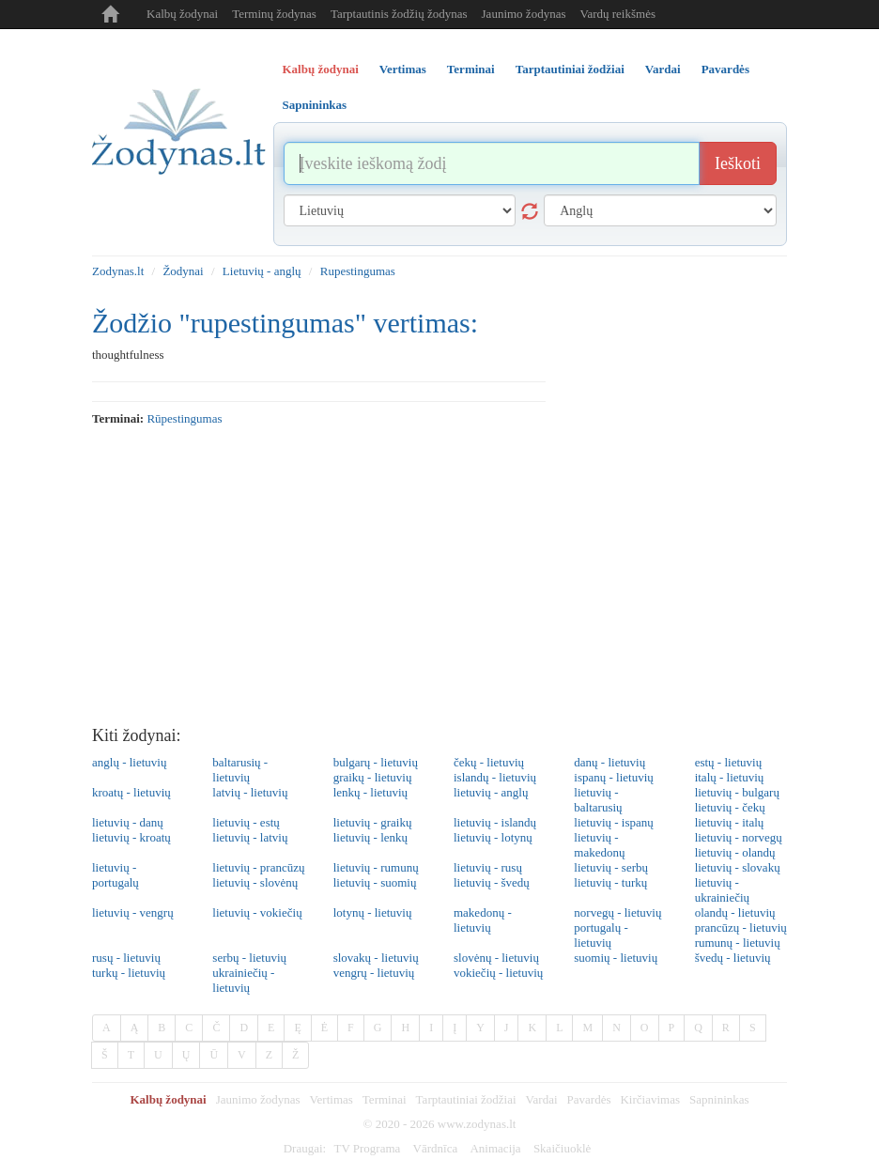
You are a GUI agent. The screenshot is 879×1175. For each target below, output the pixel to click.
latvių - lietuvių (249, 792)
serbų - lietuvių (249, 958)
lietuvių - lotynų (493, 837)
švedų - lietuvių (733, 958)
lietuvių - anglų (491, 792)
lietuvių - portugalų (115, 874)
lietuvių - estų (246, 822)
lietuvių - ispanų (614, 822)
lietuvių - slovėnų (255, 882)
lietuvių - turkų (610, 882)
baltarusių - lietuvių (240, 769)
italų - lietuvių (729, 777)
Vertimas (331, 1099)
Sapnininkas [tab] (315, 105)
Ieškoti (738, 163)
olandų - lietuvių (735, 912)
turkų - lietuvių (128, 973)
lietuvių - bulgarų (737, 792)
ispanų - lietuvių (614, 777)
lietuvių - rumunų (376, 867)
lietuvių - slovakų (737, 867)
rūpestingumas (184, 418)
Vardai (542, 1099)
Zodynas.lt (118, 271)
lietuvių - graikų (372, 822)
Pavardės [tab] (725, 69)
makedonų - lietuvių (483, 920)
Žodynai (182, 271)
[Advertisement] (439, 576)
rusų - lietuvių (126, 958)
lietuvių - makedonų (599, 844)
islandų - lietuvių (495, 777)
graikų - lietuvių (372, 777)
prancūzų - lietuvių (741, 927)
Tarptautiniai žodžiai (466, 1099)
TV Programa (366, 1148)
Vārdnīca (435, 1148)
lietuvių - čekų (730, 807)
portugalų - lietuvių (600, 935)
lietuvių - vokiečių (256, 912)
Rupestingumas (357, 271)
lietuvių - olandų (735, 852)
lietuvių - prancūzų (258, 867)
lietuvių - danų (127, 822)
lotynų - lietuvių (372, 912)
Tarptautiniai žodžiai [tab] (570, 69)
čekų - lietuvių (489, 762)
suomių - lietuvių (615, 958)
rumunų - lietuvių (737, 942)
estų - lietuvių (729, 762)
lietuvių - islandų (495, 822)
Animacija (495, 1148)
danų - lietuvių (609, 762)
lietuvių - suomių (375, 882)
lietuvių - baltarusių (598, 799)
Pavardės (589, 1099)
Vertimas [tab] (402, 69)
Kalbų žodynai (182, 14)
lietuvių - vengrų (133, 912)
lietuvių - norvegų (738, 837)
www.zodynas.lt (477, 1124)
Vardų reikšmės (617, 14)
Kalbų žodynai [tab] (321, 69)
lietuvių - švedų (492, 882)
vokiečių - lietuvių (498, 973)
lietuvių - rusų (488, 867)
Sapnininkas (719, 1099)
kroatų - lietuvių (131, 792)
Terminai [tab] (471, 69)
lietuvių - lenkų (370, 837)
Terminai (384, 1099)
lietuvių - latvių (249, 837)
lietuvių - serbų (611, 867)
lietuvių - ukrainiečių (722, 889)
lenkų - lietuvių (370, 792)
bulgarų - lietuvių (375, 762)
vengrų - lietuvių (374, 973)
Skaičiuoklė (562, 1148)
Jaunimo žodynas (524, 14)
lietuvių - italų (729, 822)
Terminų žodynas (274, 14)
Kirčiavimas (650, 1099)
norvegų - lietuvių (617, 912)
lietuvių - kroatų (131, 837)
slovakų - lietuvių (376, 958)
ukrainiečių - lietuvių (243, 980)
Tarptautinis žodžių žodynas (399, 14)
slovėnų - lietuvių (496, 958)
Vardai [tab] (663, 69)
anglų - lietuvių (129, 762)
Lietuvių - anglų (262, 271)
